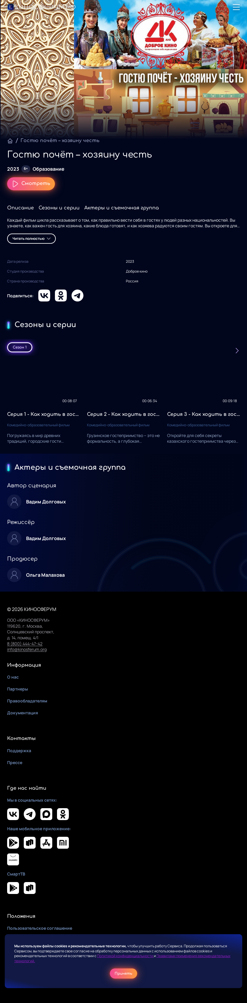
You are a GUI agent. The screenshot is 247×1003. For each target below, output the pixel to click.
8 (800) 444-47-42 (24, 643)
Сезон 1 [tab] (20, 347)
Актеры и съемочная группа (121, 208)
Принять (123, 973)
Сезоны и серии (59, 208)
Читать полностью (31, 238)
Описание (20, 208)
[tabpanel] (123, 404)
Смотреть (31, 183)
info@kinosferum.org (27, 649)
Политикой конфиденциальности (125, 955)
